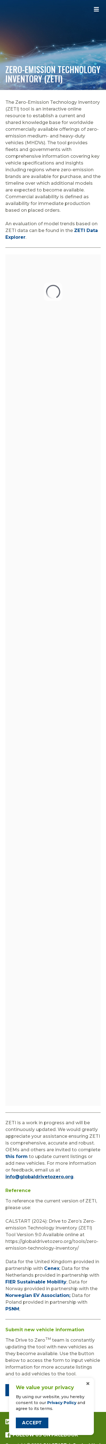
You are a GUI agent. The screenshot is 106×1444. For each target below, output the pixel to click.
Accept (32, 1422)
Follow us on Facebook (41, 1435)
